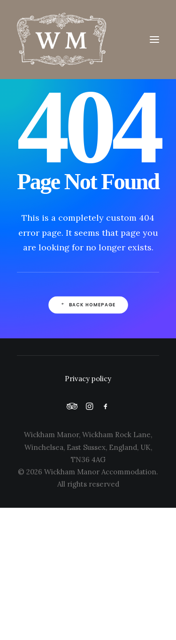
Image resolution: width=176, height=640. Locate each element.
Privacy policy (88, 378)
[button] (154, 39)
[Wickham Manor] (88, 39)
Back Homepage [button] (87, 305)
